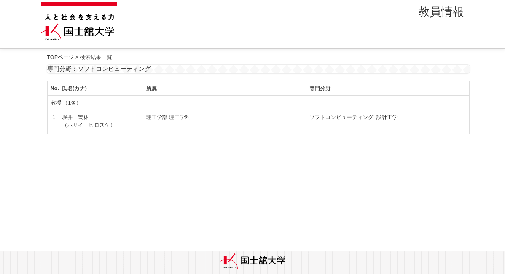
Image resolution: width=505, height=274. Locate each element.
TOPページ (60, 57)
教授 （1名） (66, 103)
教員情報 (441, 11)
